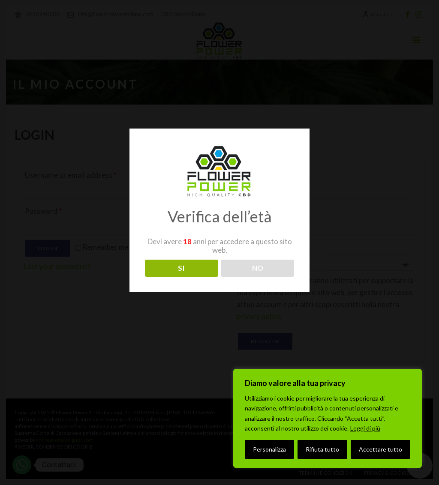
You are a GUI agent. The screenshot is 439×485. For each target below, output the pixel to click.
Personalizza (269, 449)
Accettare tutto (380, 449)
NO (257, 267)
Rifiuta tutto (322, 449)
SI (181, 267)
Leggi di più (365, 428)
